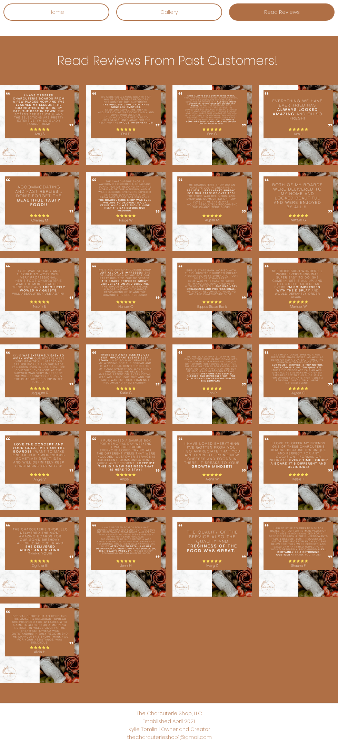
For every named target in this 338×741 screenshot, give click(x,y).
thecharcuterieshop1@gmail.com (169, 737)
